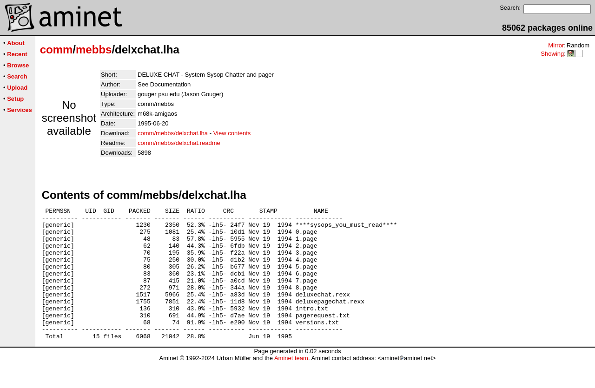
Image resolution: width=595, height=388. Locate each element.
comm (56, 49)
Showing (552, 53)
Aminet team (291, 384)
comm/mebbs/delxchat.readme (179, 142)
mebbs (94, 49)
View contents (232, 133)
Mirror (556, 45)
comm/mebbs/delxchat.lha (173, 133)
